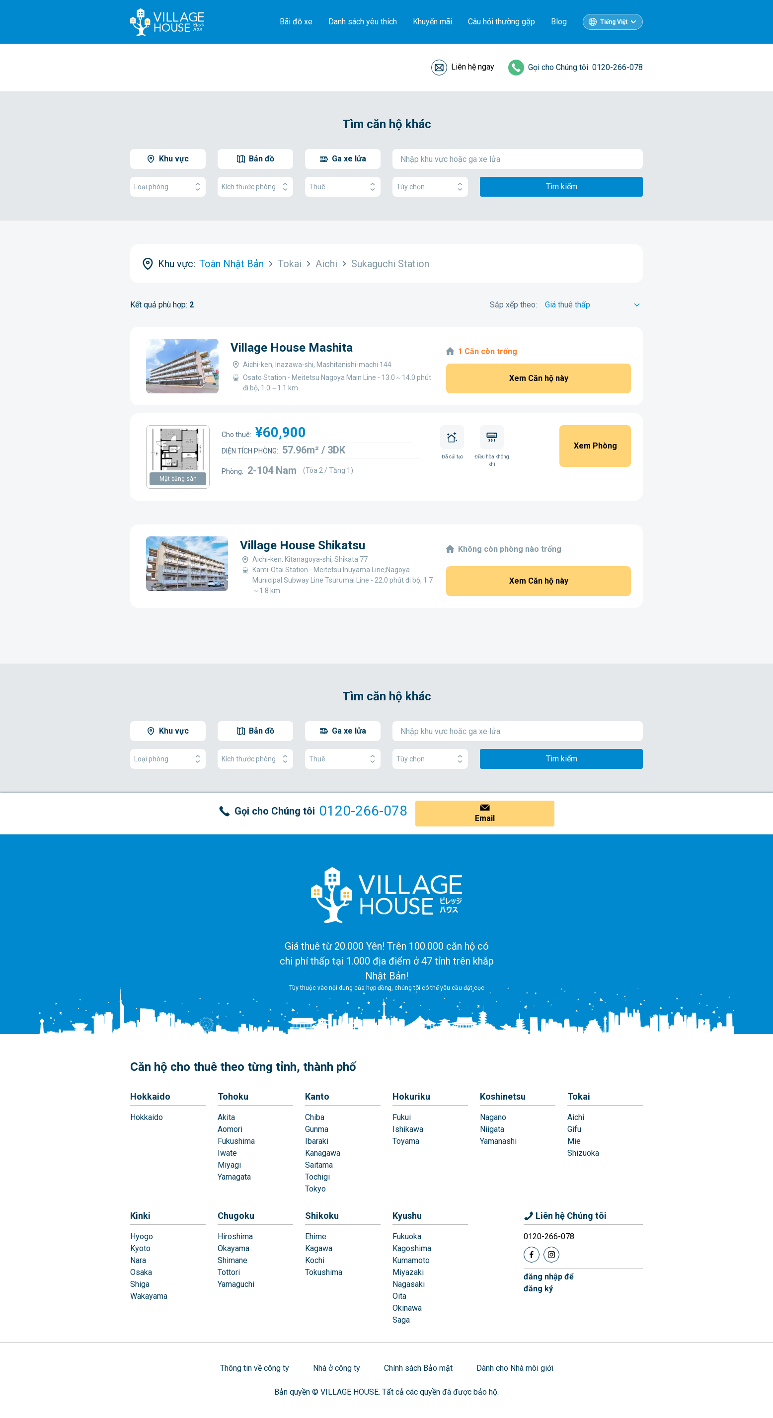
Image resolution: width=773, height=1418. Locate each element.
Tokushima (323, 1272)
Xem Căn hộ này (538, 378)
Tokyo (315, 1189)
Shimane (232, 1260)
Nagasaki (408, 1284)
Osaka (141, 1272)
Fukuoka (406, 1236)
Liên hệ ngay (472, 67)
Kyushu (407, 1215)
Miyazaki (408, 1272)
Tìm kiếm (561, 186)
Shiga (140, 1284)
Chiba (314, 1117)
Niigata (492, 1129)
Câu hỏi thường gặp (501, 21)
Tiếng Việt (613, 21)
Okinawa (407, 1308)
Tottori (229, 1272)
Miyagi (229, 1165)
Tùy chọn (430, 187)
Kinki (140, 1215)
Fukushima (236, 1141)
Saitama (319, 1165)
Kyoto (140, 1248)
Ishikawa (407, 1129)
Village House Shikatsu (302, 545)
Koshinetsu (503, 1096)
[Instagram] (551, 1255)
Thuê (343, 187)
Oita (399, 1296)
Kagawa (318, 1248)
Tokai (578, 1096)
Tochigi (317, 1177)
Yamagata (234, 1177)
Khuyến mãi (432, 21)
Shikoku (322, 1215)
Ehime (315, 1236)
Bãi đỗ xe (296, 21)
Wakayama (148, 1296)
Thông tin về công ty (254, 1368)
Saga (401, 1320)
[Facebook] (532, 1255)
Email (485, 818)
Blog (559, 21)
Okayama (233, 1248)
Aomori (230, 1129)
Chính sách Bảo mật (418, 1368)
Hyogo (141, 1236)
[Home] (386, 894)
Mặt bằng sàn (178, 478)
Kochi (314, 1260)
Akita (226, 1117)
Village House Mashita (292, 348)
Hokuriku (411, 1096)
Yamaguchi (236, 1284)
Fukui (401, 1117)
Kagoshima (411, 1248)
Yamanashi (498, 1141)
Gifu (574, 1129)
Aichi (575, 1117)
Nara (138, 1260)
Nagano (493, 1117)
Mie (574, 1141)
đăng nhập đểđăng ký (549, 1282)
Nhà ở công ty (336, 1368)
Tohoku (233, 1096)
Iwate (227, 1153)
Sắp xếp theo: (513, 304)
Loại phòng (168, 187)
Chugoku (236, 1215)
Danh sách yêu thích (362, 21)
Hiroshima (235, 1236)
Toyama (405, 1141)
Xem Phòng (595, 445)
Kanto (317, 1096)
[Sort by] (594, 305)
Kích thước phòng (255, 187)
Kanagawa (322, 1153)
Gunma (316, 1129)
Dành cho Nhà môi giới (514, 1368)
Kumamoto (411, 1260)
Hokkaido (150, 1096)
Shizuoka (583, 1153)
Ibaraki (316, 1141)
